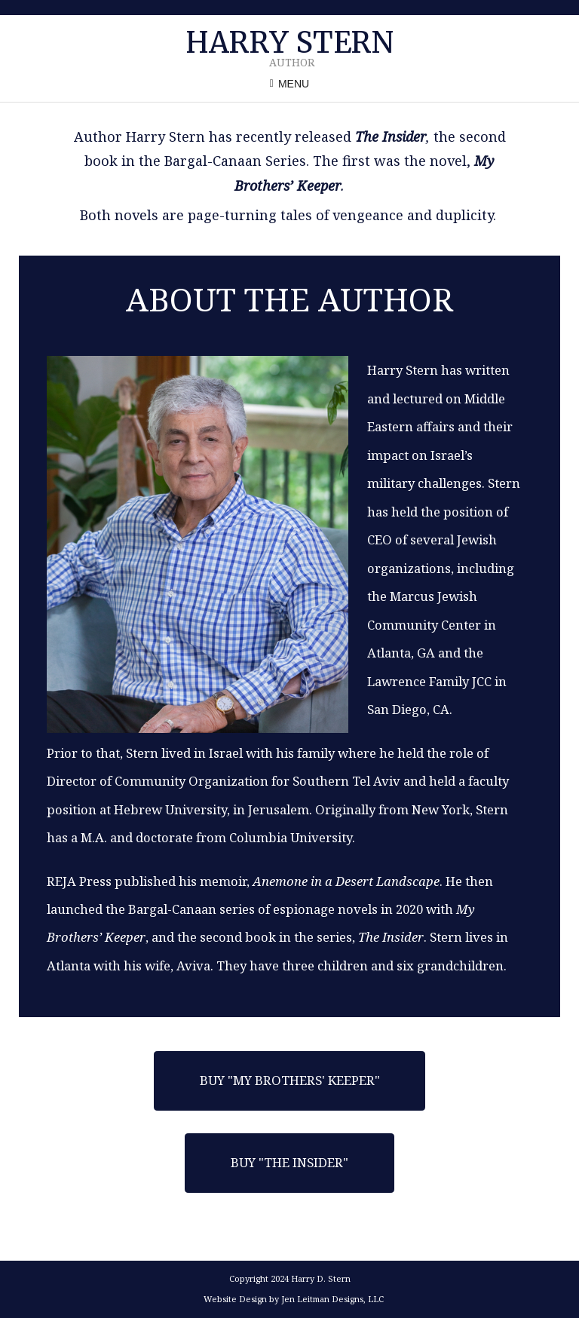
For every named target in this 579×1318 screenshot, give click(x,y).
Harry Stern (289, 43)
